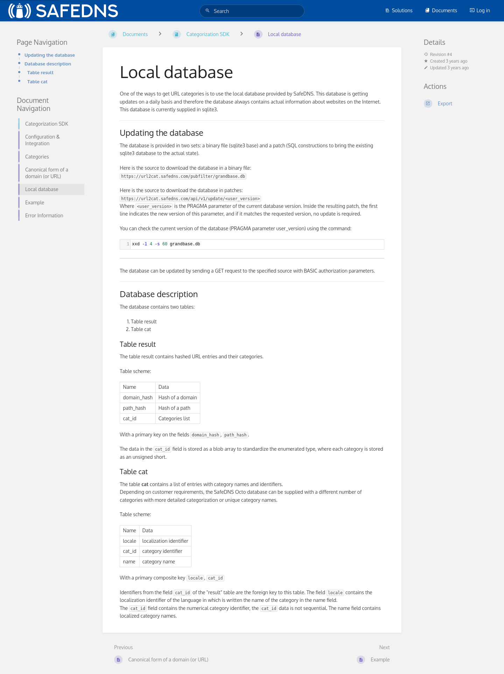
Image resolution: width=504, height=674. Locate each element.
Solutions (399, 10)
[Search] (208, 11)
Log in (480, 10)
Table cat (37, 81)
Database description (47, 63)
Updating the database (49, 55)
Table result (40, 72)
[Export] (455, 103)
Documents (441, 10)
